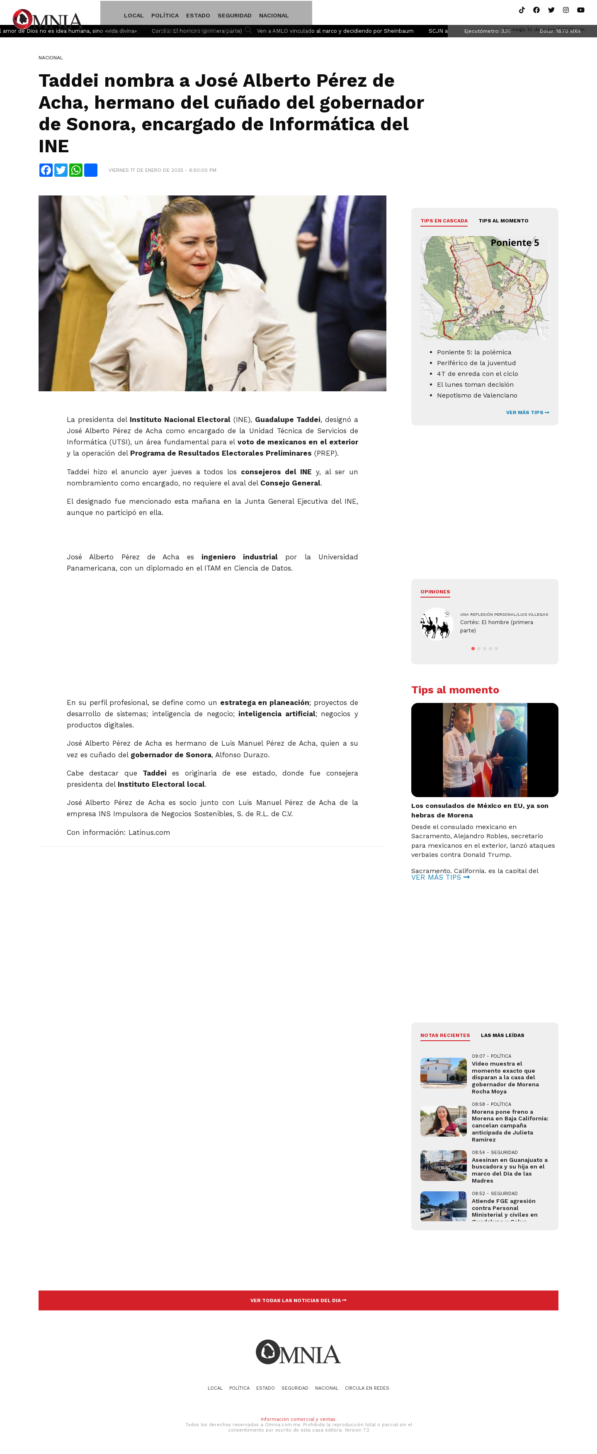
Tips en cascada (444, 223)
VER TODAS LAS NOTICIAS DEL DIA (298, 1302)
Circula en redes (304, 13)
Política (145, 13)
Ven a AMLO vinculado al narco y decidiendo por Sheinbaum (357, 33)
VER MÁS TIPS (527, 415)
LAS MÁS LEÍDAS (502, 1038)
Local (114, 13)
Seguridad (215, 13)
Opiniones (435, 594)
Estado (178, 13)
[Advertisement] (212, 634)
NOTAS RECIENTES (445, 1038)
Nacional (254, 13)
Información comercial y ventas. (299, 1422)
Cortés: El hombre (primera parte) (219, 33)
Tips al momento (503, 223)
